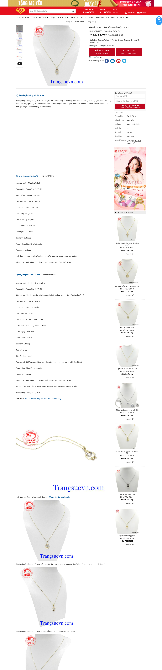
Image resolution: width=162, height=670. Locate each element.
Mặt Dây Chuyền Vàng (52, 399)
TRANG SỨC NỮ (36, 17)
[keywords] (48, 11)
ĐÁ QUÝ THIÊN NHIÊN (96, 17)
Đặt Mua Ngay (102, 52)
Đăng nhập (130, 12)
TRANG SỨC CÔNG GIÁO (78, 17)
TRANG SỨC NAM (23, 17)
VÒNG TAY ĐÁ (111, 17)
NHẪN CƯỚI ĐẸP (49, 17)
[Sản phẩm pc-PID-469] (130, 179)
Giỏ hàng (141, 12)
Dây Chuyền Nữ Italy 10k (33, 399)
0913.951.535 (129, 52)
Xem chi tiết (130, 254)
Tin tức (115, 12)
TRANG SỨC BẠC (62, 17)
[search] (73, 11)
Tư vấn (159, 21)
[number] (98, 46)
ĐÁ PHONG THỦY (123, 17)
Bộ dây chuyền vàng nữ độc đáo (30, 95)
